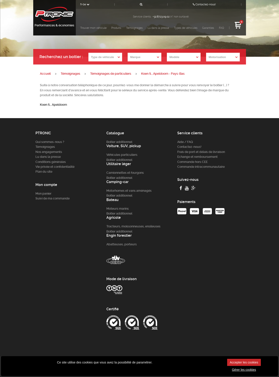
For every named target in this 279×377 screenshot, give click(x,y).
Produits (116, 27)
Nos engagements (48, 152)
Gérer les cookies (244, 369)
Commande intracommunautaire (201, 166)
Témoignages (134, 27)
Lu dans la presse (158, 27)
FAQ (221, 27)
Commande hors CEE (192, 162)
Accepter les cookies (244, 362)
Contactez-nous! (204, 4)
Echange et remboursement (197, 156)
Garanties (208, 27)
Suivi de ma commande (52, 198)
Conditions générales (50, 162)
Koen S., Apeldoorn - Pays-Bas (163, 73)
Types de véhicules (185, 27)
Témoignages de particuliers (110, 73)
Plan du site (43, 171)
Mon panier (43, 193)
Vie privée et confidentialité (54, 166)
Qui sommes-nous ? (49, 142)
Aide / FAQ (185, 142)
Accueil (45, 73)
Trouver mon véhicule (93, 27)
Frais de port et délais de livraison (201, 152)
